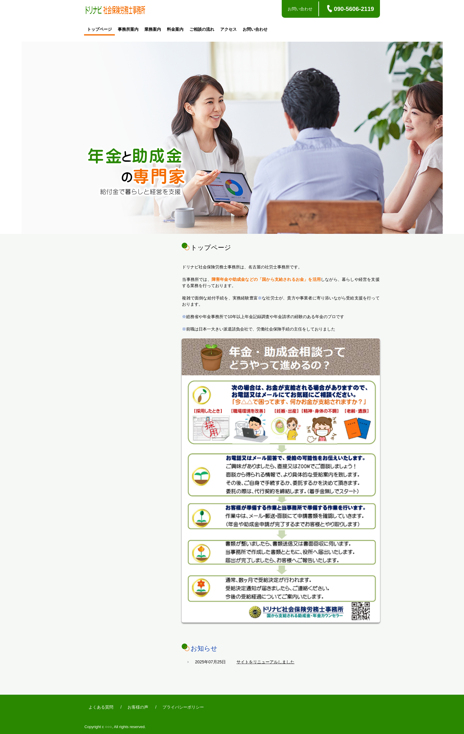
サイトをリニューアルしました (265, 662)
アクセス (228, 29)
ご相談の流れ (201, 29)
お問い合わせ (300, 9)
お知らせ (204, 648)
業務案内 (152, 29)
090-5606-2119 (354, 9)
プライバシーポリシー (183, 707)
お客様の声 (138, 707)
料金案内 (175, 29)
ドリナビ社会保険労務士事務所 (115, 11)
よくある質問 (100, 707)
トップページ (99, 29)
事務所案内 (128, 29)
